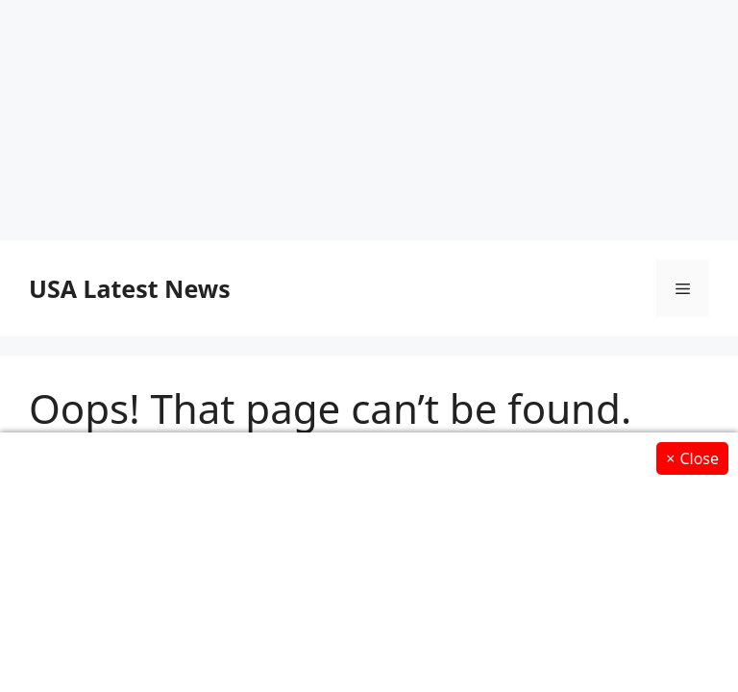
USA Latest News (130, 288)
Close (692, 458)
